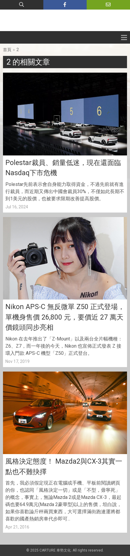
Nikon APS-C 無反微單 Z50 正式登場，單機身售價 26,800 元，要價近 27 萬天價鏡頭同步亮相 (65, 317)
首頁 (7, 49)
